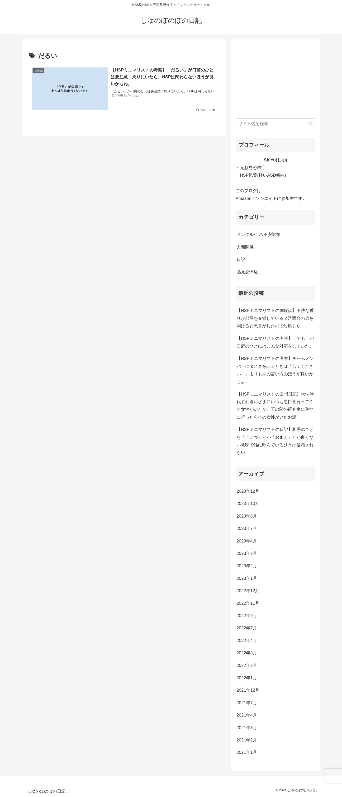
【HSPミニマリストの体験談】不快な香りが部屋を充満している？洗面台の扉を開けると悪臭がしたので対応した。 (275, 318)
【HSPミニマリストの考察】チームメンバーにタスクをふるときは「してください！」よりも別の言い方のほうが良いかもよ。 (275, 370)
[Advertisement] (275, 77)
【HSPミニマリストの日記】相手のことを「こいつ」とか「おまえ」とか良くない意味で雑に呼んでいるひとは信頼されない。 (275, 441)
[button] (310, 123)
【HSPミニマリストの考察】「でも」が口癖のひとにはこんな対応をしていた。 (275, 342)
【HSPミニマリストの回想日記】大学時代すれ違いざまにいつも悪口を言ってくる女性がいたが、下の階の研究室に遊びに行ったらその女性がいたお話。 (275, 406)
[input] (275, 123)
